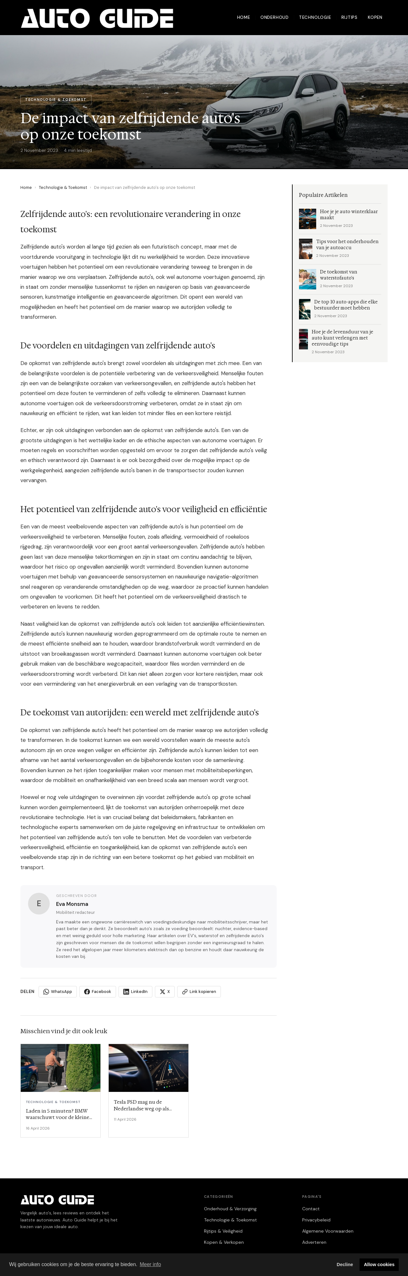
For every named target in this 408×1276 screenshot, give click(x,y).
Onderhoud (274, 17)
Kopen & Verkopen (224, 1242)
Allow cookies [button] (379, 1264)
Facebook (97, 992)
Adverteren (314, 1242)
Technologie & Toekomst (63, 187)
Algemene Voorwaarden (327, 1231)
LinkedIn (135, 992)
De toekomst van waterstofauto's (338, 275)
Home (243, 17)
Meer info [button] (150, 1264)
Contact (311, 1209)
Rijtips (349, 17)
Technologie (315, 17)
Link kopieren (199, 992)
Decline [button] (345, 1264)
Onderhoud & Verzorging (230, 1209)
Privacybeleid (316, 1220)
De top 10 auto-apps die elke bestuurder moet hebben (346, 305)
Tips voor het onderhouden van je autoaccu (347, 245)
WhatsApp (57, 992)
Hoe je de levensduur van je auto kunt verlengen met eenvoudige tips (342, 338)
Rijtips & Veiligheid (223, 1231)
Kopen (375, 17)
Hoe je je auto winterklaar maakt (349, 215)
